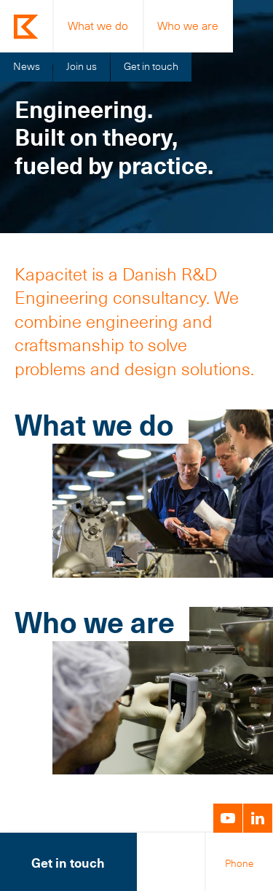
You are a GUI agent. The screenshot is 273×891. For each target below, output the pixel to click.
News (26, 66)
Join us (81, 66)
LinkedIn (257, 818)
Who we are (187, 26)
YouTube (227, 818)
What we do (98, 26)
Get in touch (151, 66)
